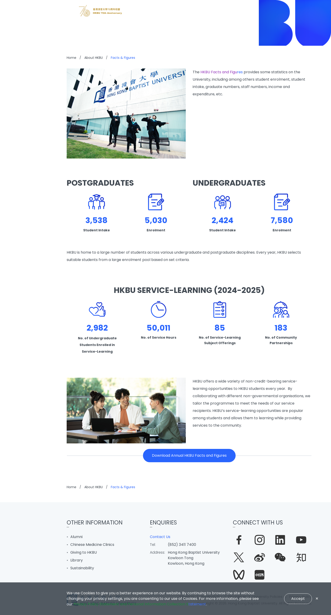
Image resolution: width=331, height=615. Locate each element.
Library (76, 560)
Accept (298, 598)
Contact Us (160, 536)
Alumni (76, 536)
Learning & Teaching (31, 292)
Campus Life (21, 320)
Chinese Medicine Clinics (92, 544)
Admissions (20, 278)
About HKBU (20, 334)
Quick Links (19, 361)
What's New (21, 265)
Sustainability (82, 568)
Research (18, 306)
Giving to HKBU (83, 552)
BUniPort (17, 347)
